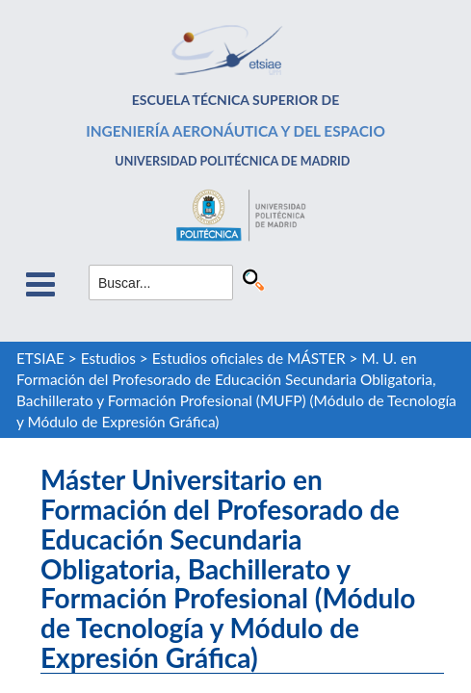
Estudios (108, 358)
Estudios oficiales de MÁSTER (249, 358)
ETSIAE (40, 358)
